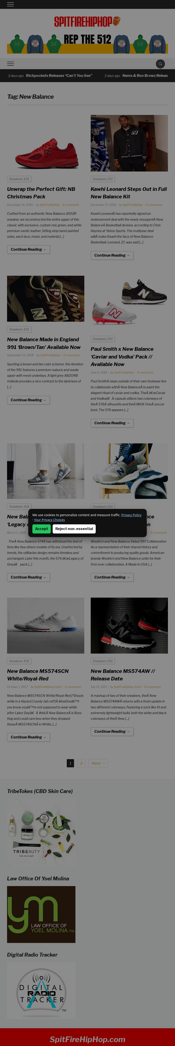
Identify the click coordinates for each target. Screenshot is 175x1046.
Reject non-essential (74, 529)
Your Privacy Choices (49, 520)
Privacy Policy (131, 515)
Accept (41, 529)
